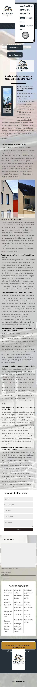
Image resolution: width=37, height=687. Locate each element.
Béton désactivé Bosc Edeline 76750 (8, 603)
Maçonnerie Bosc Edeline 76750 (8, 614)
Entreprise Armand (18, 681)
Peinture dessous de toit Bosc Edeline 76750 (7, 626)
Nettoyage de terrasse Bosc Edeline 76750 (18, 628)
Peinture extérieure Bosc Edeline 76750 (28, 606)
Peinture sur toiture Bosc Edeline (8, 592)
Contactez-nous (15, 55)
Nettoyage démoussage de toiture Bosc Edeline (18, 606)
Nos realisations (15, 47)
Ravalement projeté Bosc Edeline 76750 (28, 594)
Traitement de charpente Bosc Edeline (18, 616)
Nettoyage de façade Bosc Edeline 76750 (28, 618)
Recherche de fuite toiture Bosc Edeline (18, 594)
